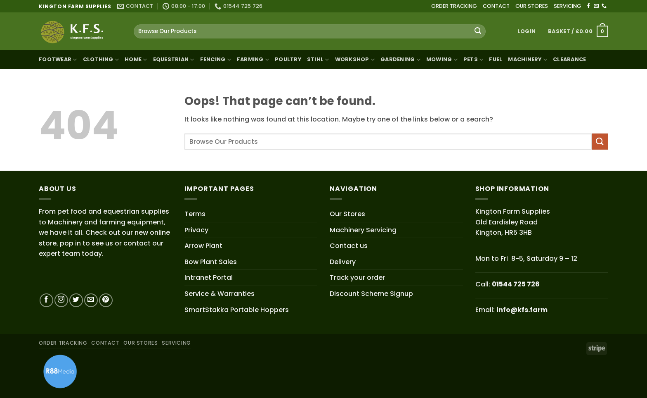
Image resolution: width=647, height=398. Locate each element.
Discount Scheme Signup (371, 293)
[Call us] (604, 6)
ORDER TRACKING (454, 6)
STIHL (318, 60)
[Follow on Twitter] (76, 300)
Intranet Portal (208, 277)
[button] (526, 31)
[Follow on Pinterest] (106, 300)
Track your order (357, 277)
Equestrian (173, 60)
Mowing (442, 60)
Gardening (400, 60)
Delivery (343, 262)
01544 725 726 (516, 284)
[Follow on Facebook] (588, 6)
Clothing (101, 60)
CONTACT (496, 6)
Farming (253, 60)
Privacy (196, 230)
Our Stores (347, 214)
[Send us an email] (596, 6)
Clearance (569, 59)
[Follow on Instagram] (61, 300)
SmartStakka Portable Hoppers (236, 310)
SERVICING (567, 6)
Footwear (58, 60)
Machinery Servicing (363, 230)
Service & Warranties (219, 293)
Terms (194, 214)
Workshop (355, 60)
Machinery (527, 60)
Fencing (215, 60)
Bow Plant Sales (210, 262)
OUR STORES (531, 6)
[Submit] (478, 31)
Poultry (288, 59)
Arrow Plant (203, 245)
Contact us (349, 245)
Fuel (495, 59)
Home (136, 60)
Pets (473, 60)
